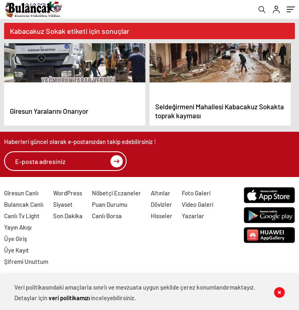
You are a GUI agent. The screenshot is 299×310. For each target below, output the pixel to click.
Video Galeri (197, 204)
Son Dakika (68, 215)
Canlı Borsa (107, 215)
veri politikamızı (69, 297)
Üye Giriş (15, 238)
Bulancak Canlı (23, 204)
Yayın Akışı (17, 227)
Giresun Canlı (21, 193)
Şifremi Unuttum (26, 261)
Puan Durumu (109, 204)
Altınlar (160, 193)
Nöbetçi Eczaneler (116, 193)
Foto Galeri (196, 193)
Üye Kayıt (16, 250)
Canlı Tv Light (22, 215)
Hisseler (161, 215)
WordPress (67, 193)
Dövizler (161, 204)
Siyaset (63, 204)
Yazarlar (193, 215)
